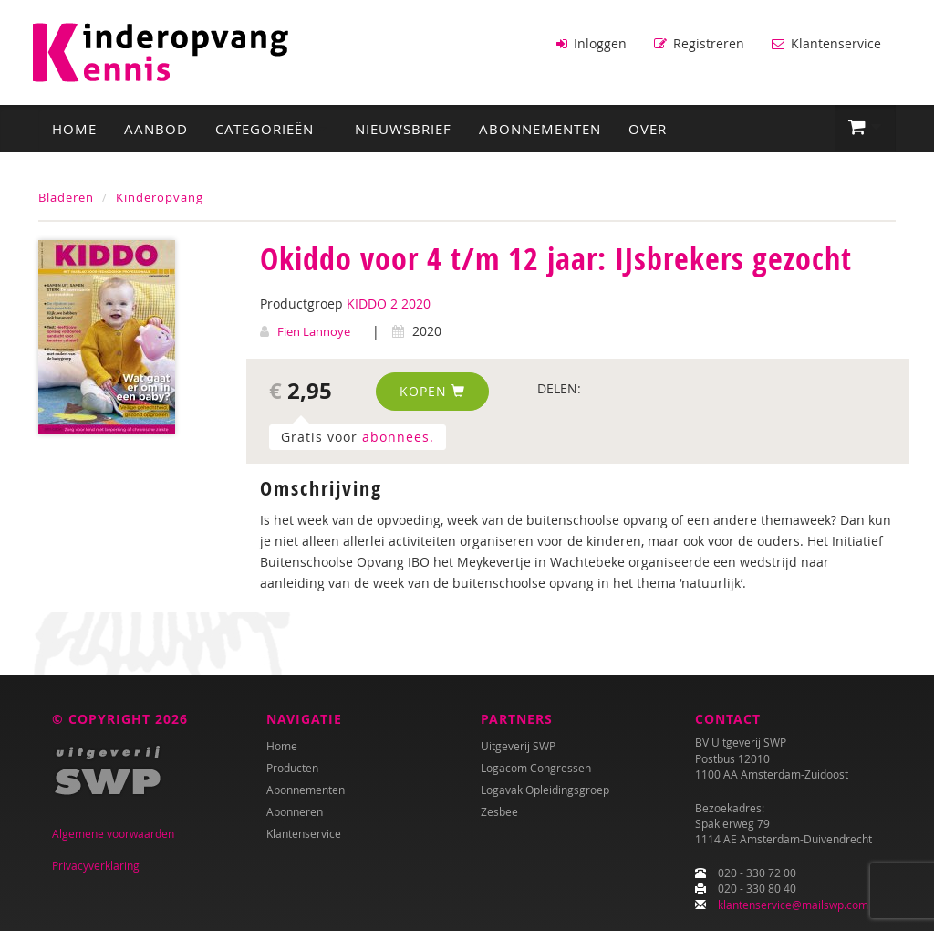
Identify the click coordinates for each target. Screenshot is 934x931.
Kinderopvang (159, 197)
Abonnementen (540, 129)
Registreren (699, 43)
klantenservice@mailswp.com (793, 904)
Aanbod (156, 129)
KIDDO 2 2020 (389, 303)
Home (74, 129)
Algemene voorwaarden (113, 833)
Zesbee (499, 811)
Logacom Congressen (536, 767)
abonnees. (398, 436)
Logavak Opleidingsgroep (545, 789)
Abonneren (294, 811)
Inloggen (591, 43)
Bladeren (66, 197)
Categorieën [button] (271, 129)
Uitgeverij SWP (518, 745)
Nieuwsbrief (403, 129)
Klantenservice (826, 43)
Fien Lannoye (313, 331)
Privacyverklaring (96, 865)
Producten (292, 767)
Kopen (432, 391)
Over (647, 129)
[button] (865, 128)
